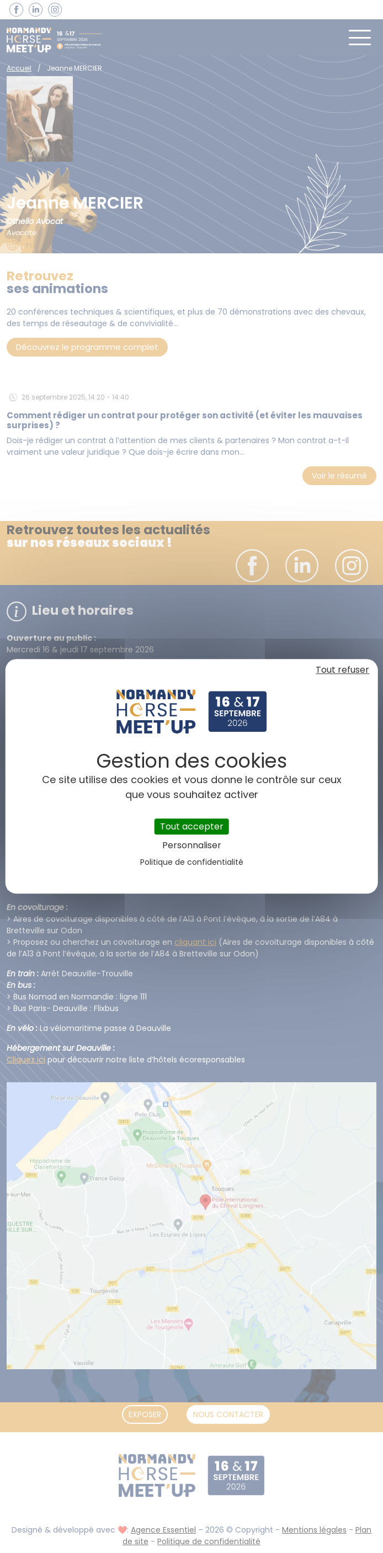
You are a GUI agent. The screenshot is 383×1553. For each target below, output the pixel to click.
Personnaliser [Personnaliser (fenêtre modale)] (191, 846)
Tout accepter (192, 826)
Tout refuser (342, 669)
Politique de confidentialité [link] (191, 862)
